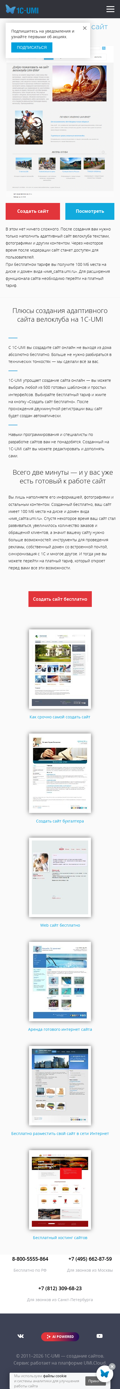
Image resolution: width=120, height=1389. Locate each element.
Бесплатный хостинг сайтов (60, 1237)
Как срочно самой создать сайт (60, 716)
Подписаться (32, 47)
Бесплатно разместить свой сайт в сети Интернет (60, 1133)
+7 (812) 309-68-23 (60, 1288)
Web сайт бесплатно (60, 925)
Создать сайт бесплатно (60, 599)
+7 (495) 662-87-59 (90, 1258)
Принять (95, 1381)
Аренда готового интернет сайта (60, 1029)
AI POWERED (63, 1336)
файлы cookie (54, 1375)
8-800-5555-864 (30, 1258)
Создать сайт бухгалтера (60, 821)
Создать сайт (33, 211)
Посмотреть (90, 211)
